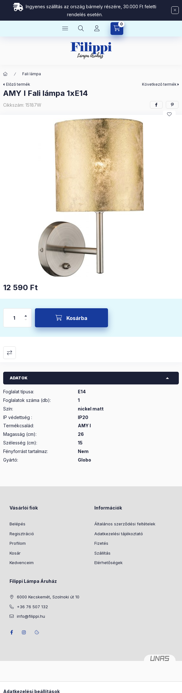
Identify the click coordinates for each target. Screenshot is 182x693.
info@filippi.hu (31, 616)
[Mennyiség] (14, 318)
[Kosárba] (71, 317)
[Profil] (97, 28)
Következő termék (159, 84)
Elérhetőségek (108, 562)
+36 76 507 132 (32, 606)
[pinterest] (172, 105)
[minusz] (25, 322)
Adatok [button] (19, 378)
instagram (24, 632)
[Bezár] (175, 10)
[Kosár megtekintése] (117, 28)
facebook (11, 632)
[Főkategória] (5, 74)
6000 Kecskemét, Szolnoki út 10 (48, 596)
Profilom (18, 543)
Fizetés (101, 543)
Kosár (15, 553)
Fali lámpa (31, 73)
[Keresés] (81, 28)
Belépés (17, 523)
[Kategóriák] (65, 28)
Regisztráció (22, 533)
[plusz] (25, 313)
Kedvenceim (22, 562)
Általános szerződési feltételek (124, 523)
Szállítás (102, 553)
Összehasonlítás (9, 352)
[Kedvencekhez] (169, 114)
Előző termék (18, 84)
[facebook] (156, 105)
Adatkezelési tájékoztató (118, 533)
